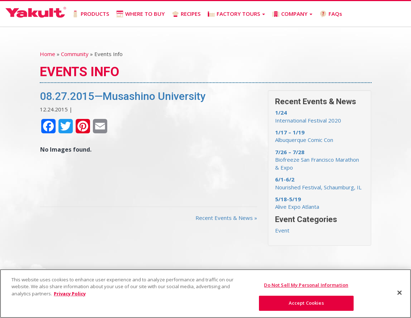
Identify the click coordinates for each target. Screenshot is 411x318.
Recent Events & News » (226, 217)
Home (47, 53)
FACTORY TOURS (236, 14)
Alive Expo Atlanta (297, 202)
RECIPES (186, 14)
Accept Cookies (306, 303)
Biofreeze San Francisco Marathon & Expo (317, 159)
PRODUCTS (90, 14)
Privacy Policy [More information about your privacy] (70, 293)
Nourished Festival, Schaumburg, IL (318, 183)
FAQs (331, 14)
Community (75, 53)
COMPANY (292, 14)
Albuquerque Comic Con (304, 136)
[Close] (399, 292)
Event (282, 230)
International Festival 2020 (308, 116)
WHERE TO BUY (140, 14)
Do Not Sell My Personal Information (306, 285)
